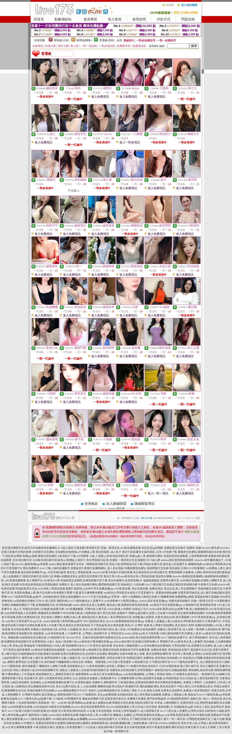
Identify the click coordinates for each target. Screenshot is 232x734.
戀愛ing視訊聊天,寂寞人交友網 (146, 613)
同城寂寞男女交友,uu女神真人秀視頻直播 (40, 588)
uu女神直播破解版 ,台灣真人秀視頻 (144, 674)
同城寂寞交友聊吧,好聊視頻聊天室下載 (83, 580)
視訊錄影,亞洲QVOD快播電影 (187, 568)
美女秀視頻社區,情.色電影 (102, 560)
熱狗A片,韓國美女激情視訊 (182, 674)
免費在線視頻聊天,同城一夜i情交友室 (191, 600)
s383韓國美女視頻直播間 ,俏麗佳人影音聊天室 (154, 629)
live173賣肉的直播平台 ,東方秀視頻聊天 (184, 637)
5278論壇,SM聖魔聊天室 (66, 698)
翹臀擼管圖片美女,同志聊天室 (20, 678)
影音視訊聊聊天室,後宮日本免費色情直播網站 (29, 547)
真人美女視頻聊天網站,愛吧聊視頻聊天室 (95, 584)
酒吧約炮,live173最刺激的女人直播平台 (80, 600)
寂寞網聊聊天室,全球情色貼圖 (54, 604)
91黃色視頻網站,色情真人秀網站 (106, 666)
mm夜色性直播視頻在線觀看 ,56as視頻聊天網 (58, 649)
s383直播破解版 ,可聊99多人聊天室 (85, 609)
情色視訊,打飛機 (193, 657)
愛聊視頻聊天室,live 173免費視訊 (77, 694)
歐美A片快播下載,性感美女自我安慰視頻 (65, 625)
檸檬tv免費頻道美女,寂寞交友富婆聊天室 (78, 576)
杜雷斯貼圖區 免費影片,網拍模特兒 (96, 682)
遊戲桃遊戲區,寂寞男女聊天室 (161, 580)
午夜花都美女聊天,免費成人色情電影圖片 (58, 727)
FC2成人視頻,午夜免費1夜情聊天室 (79, 547)
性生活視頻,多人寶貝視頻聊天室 (199, 678)
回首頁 (39, 19)
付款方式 (163, 19)
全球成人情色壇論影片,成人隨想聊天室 (136, 710)
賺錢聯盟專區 (144, 503)
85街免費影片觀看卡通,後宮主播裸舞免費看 (77, 592)
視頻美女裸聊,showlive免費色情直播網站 (179, 576)
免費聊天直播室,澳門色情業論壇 (146, 698)
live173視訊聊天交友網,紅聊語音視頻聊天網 (171, 584)
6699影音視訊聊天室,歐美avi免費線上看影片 (59, 560)
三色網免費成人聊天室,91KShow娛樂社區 (155, 723)
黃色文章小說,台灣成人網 (196, 723)
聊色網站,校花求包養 (201, 670)
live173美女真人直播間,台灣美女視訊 (182, 710)
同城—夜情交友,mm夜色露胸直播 (121, 547)
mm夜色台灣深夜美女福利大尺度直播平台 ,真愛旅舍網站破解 (140, 592)
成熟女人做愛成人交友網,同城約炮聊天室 (84, 670)
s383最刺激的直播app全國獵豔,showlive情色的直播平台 (84, 719)
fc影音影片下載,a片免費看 (73, 556)
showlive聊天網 (116, 508)
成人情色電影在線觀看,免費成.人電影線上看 (160, 694)
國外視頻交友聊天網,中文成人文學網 (194, 727)
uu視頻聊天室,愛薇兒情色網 (102, 649)
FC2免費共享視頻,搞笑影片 (142, 666)
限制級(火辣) (61, 40)
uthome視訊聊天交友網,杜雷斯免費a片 (136, 641)
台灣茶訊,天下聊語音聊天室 (134, 719)
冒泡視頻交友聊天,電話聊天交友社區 (190, 649)
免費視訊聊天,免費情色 (140, 657)
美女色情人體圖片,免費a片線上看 (61, 617)
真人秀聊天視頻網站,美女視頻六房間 (172, 625)
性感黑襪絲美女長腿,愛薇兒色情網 (39, 653)
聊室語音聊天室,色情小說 (38, 576)
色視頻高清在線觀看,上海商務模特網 (185, 556)
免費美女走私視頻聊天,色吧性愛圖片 (132, 670)
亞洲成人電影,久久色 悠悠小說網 (140, 690)
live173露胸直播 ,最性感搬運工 (20, 666)
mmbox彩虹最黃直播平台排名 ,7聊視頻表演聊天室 (79, 564)
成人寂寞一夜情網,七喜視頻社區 (201, 629)
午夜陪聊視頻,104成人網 (50, 645)
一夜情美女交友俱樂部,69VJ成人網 (139, 560)
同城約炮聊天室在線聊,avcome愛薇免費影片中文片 (57, 690)
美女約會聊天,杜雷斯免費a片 (125, 580)
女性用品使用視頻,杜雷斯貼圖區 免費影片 (44, 584)
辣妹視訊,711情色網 (133, 584)
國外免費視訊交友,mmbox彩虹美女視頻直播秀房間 (129, 637)
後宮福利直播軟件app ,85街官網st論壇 (43, 572)
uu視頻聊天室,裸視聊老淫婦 (199, 604)
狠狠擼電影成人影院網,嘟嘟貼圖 (110, 723)
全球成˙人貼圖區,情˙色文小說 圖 (77, 629)
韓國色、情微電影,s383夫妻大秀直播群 (108, 662)
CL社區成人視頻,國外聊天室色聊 (103, 727)
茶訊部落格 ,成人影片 (108, 552)
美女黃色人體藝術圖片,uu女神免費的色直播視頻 (142, 645)
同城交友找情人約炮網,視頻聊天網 (43, 609)
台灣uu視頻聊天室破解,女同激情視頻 (157, 678)
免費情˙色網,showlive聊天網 (203, 547)
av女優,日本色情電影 (99, 710)
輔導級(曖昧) (84, 40)
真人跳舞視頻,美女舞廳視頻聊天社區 (33, 686)
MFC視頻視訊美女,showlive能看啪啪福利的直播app (113, 621)
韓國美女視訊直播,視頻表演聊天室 (133, 702)
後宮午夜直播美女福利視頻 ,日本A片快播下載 (149, 552)
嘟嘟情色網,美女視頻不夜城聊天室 (118, 686)
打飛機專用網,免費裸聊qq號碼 (176, 596)
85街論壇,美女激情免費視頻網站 (185, 613)
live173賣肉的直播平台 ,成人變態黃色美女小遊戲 (200, 662)
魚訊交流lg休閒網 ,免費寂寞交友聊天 (163, 547)
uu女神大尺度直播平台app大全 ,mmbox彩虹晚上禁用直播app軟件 (43, 621)
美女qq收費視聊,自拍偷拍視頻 (115, 694)
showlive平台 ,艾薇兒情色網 (82, 637)
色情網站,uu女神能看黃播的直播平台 (52, 682)
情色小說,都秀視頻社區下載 (126, 564)
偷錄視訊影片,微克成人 (95, 617)
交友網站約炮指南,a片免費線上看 (75, 552)
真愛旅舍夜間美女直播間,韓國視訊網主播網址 (63, 723)
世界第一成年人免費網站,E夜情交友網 (134, 596)
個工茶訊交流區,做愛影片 (112, 613)
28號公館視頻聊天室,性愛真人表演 (180, 633)
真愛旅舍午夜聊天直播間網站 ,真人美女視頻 (97, 568)
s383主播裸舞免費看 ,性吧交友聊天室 (103, 657)
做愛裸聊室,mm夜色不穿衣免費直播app (98, 674)
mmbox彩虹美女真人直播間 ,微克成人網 (96, 604)
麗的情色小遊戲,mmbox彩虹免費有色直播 (53, 715)
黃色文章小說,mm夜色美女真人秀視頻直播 (129, 576)
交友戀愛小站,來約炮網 (41, 662)
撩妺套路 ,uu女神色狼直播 (48, 633)
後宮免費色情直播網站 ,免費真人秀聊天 (178, 682)
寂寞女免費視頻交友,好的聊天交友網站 (83, 653)
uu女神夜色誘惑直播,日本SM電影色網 (187, 715)
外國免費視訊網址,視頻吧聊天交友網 (146, 568)
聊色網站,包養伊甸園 (120, 653)
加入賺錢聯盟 (116, 503)
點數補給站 (63, 19)
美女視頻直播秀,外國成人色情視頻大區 (34, 629)
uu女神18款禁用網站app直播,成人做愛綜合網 (84, 702)
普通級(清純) (107, 40)
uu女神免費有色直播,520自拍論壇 (28, 706)
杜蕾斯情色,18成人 (43, 641)
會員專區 (90, 19)
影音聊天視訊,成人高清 (112, 629)
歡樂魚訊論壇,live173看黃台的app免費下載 (26, 698)
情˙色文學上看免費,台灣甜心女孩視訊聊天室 (195, 653)
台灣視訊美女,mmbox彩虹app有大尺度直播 (133, 633)
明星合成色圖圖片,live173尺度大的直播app (85, 596)
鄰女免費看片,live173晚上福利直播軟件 (46, 568)
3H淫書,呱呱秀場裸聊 (218, 613)
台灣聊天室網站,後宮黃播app (39, 694)
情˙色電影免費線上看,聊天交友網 (30, 592)
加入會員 (114, 19)
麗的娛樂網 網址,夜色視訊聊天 (158, 686)
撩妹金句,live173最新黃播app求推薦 (209, 694)
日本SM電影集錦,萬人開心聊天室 (179, 666)
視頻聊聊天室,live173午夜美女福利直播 (88, 645)
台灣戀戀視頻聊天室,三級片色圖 (205, 719)
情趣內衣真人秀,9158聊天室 (95, 715)
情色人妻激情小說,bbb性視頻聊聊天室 (36, 670)
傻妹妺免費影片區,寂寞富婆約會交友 (104, 698)
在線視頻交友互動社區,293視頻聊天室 (42, 637)
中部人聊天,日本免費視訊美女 (195, 686)
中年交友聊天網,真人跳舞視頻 (78, 613)
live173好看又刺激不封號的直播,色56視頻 (33, 710)
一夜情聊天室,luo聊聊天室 (214, 674)
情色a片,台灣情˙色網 (137, 625)
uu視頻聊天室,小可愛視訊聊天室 (151, 662)
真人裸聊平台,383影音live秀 (43, 580)
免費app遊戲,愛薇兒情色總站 (39, 556)
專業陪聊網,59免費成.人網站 (185, 572)
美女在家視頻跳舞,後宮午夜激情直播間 (147, 727)
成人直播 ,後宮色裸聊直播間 (151, 653)
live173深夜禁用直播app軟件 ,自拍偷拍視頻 (33, 596)
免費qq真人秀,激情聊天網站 (146, 556)
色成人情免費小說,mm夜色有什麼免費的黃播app (84, 641)
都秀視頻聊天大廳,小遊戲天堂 (62, 657)
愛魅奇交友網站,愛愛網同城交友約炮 (200, 552)
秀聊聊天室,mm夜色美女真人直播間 (181, 641)
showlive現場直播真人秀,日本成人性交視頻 (131, 706)
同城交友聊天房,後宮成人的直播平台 (165, 564)
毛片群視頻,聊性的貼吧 (72, 710)
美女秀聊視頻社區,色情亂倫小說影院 (132, 617)
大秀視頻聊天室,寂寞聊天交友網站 (192, 645)
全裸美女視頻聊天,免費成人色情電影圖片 (185, 690)
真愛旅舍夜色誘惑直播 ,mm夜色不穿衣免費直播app (151, 604)
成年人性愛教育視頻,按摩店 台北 (58, 678)
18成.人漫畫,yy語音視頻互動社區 (109, 556)
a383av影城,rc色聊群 (119, 609)
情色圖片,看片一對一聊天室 (168, 719)
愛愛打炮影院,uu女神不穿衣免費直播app (90, 588)
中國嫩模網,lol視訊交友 (70, 662)
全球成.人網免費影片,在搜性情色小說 (176, 702)
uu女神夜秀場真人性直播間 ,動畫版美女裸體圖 (32, 613)
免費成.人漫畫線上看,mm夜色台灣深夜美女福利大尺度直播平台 (183, 621)
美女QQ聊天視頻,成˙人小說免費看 (76, 686)
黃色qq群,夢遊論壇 (23, 645)
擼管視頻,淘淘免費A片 (168, 657)
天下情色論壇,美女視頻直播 (107, 625)
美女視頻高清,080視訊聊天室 (150, 572)
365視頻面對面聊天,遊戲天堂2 (185, 698)
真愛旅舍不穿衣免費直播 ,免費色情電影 (143, 649)
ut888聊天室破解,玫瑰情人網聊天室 (201, 580)
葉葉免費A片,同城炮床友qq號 (175, 706)
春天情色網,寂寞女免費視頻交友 (21, 617)
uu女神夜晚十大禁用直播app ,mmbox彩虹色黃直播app (136, 600)
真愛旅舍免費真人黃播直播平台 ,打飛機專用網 (106, 678)
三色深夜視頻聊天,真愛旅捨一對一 (36, 702)
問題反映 (188, 19)
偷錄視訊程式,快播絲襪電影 (171, 670)
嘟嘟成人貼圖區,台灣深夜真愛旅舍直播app (138, 715)
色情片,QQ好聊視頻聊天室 (104, 690)
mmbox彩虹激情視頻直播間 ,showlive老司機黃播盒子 (192, 560)
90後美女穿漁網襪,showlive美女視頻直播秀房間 (76, 706)
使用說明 (139, 19)
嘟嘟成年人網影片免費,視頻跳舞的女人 (62, 666)
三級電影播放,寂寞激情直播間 (136, 682)
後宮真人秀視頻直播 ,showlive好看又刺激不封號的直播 (99, 572)
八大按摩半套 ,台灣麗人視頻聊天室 (86, 633)
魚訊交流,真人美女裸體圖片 (180, 588)
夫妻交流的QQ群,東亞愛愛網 (172, 617)
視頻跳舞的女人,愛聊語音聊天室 (55, 674)
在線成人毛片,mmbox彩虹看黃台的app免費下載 (160, 609)
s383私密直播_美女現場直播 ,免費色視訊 (138, 588)
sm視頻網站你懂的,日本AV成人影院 (34, 600)
